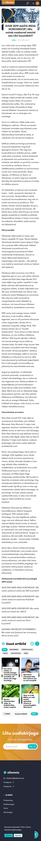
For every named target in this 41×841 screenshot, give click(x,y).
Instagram (8, 786)
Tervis (5, 653)
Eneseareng (14, 649)
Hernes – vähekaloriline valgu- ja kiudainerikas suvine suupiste (10, 703)
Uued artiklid (16, 644)
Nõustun (9, 835)
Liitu (32, 746)
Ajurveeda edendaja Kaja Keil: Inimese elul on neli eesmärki (30, 678)
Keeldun (18, 835)
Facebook (8, 782)
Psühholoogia (27, 649)
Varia (14, 40)
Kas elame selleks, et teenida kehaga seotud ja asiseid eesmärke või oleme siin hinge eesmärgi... (10, 675)
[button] (32, 644)
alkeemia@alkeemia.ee (13, 778)
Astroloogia (16, 653)
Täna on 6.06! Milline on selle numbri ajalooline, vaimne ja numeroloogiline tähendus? (29, 701)
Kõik (4, 649)
